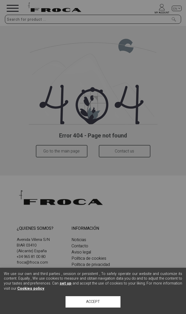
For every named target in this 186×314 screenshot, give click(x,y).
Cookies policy (30, 288)
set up (65, 283)
